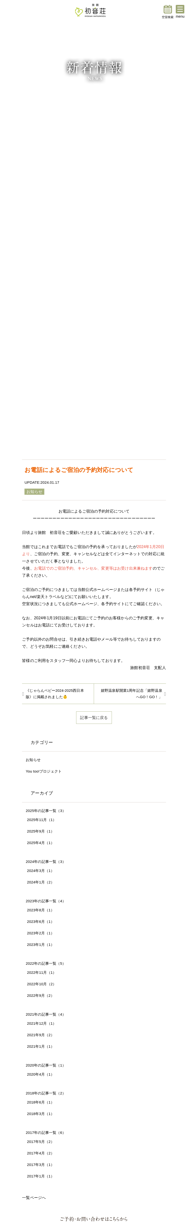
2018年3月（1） (40, 1114)
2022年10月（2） (41, 984)
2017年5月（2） (40, 1142)
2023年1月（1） (40, 944)
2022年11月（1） (41, 972)
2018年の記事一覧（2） (46, 1093)
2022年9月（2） (40, 995)
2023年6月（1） (40, 921)
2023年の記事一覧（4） (46, 901)
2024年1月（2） (40, 882)
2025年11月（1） (41, 820)
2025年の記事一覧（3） (46, 811)
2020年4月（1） (40, 1074)
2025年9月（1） (40, 831)
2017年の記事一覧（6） (46, 1132)
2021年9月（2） (40, 1035)
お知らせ (33, 760)
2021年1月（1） (40, 1046)
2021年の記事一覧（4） (46, 1014)
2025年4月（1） (40, 843)
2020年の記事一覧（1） (46, 1065)
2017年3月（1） (40, 1165)
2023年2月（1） (40, 933)
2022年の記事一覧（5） (46, 963)
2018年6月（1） (40, 1102)
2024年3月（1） (40, 871)
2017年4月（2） (40, 1153)
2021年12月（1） (41, 1023)
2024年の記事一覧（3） (46, 861)
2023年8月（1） (40, 910)
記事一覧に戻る (94, 717)
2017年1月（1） (40, 1176)
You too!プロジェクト (44, 771)
